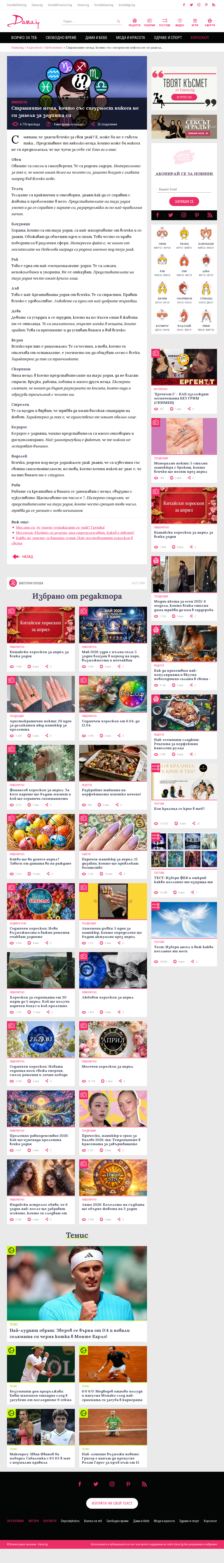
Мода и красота (130, 37)
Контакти (49, 1521)
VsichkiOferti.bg (16, 5)
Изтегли (184, 97)
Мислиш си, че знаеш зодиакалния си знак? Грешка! (60, 527)
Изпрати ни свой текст (112, 1503)
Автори (33, 1521)
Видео (179, 22)
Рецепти (134, 22)
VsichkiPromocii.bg (60, 5)
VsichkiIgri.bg (127, 5)
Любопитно (53, 47)
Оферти (210, 22)
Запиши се (184, 201)
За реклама (15, 1521)
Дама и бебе (96, 37)
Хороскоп (200, 37)
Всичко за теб (24, 37)
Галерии (149, 22)
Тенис (77, 1235)
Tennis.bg (83, 5)
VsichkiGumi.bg (103, 5)
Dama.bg (37, 5)
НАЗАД (22, 556)
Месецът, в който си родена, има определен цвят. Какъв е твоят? (75, 532)
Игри (195, 22)
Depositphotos (70, 1521)
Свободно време (61, 37)
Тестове (164, 22)
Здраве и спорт (168, 37)
